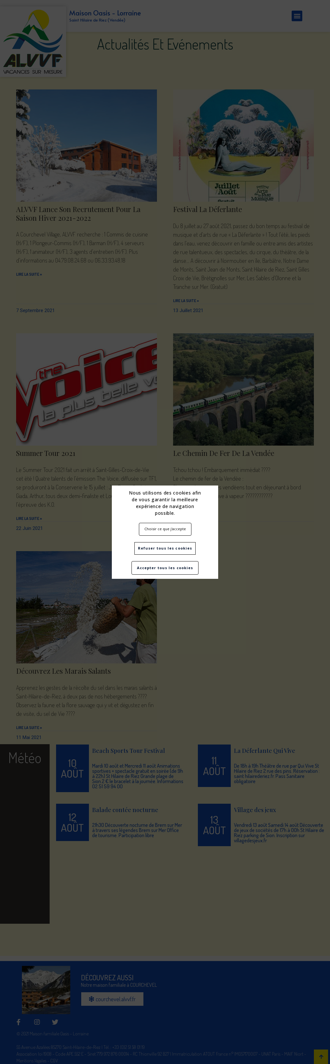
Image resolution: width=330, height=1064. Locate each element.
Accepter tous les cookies (165, 567)
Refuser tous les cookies (165, 548)
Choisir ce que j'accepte (165, 528)
